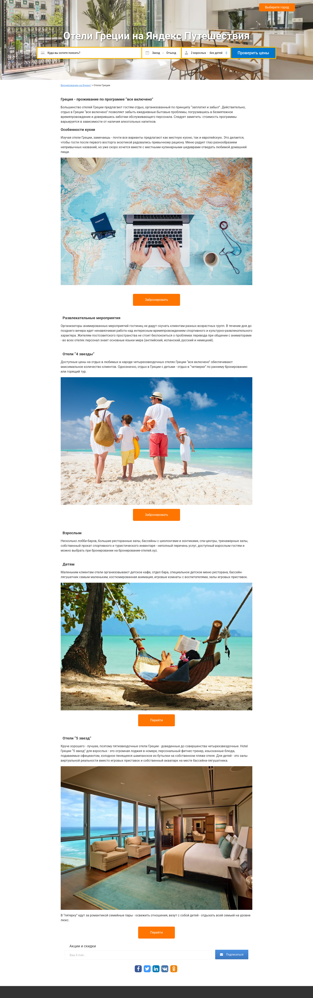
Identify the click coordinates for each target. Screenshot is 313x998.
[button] (206, 53)
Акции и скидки (82, 946)
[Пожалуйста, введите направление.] (89, 53)
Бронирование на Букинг (76, 85)
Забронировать (156, 300)
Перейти (156, 720)
